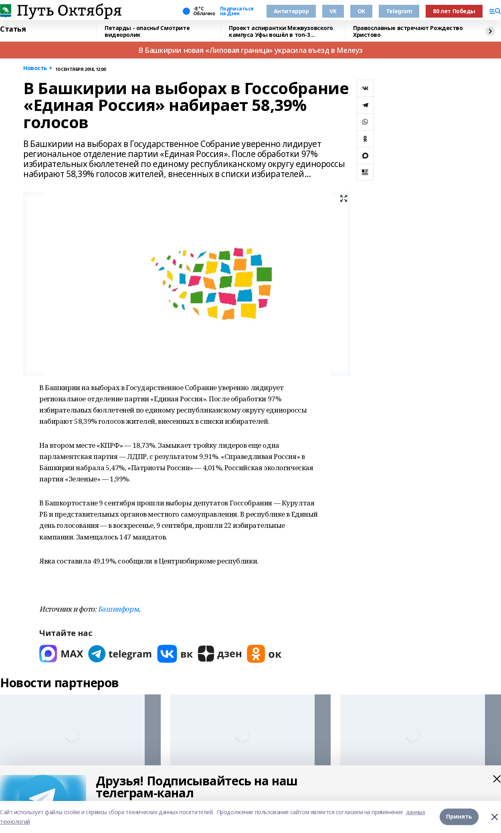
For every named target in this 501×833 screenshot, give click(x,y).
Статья (13, 29)
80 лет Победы (454, 11)
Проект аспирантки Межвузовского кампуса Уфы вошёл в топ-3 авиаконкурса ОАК (281, 31)
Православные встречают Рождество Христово (408, 31)
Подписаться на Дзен (237, 11)
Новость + (37, 68)
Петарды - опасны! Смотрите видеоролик (147, 31)
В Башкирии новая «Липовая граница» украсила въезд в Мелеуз (250, 50)
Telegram (399, 11)
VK (332, 11)
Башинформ (118, 609)
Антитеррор (291, 11)
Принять (459, 817)
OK (361, 11)
